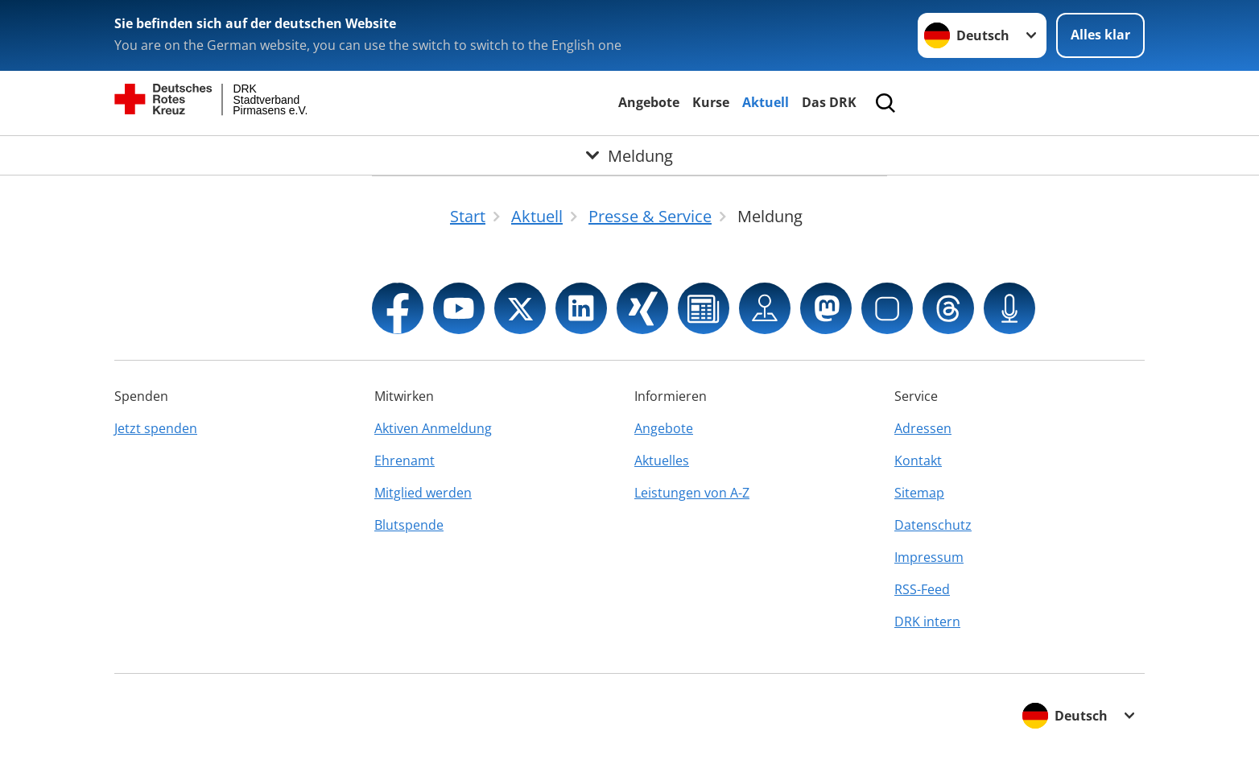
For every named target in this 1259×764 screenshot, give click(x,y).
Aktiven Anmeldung (433, 428)
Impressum (929, 557)
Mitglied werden (423, 493)
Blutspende (409, 525)
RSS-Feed (922, 589)
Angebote (648, 102)
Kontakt (918, 460)
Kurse (710, 102)
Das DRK (829, 102)
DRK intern (927, 621)
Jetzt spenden (155, 428)
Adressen (922, 428)
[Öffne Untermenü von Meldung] (629, 155)
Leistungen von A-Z (691, 493)
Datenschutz (933, 525)
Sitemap (919, 493)
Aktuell (765, 102)
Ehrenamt (404, 460)
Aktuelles (661, 460)
